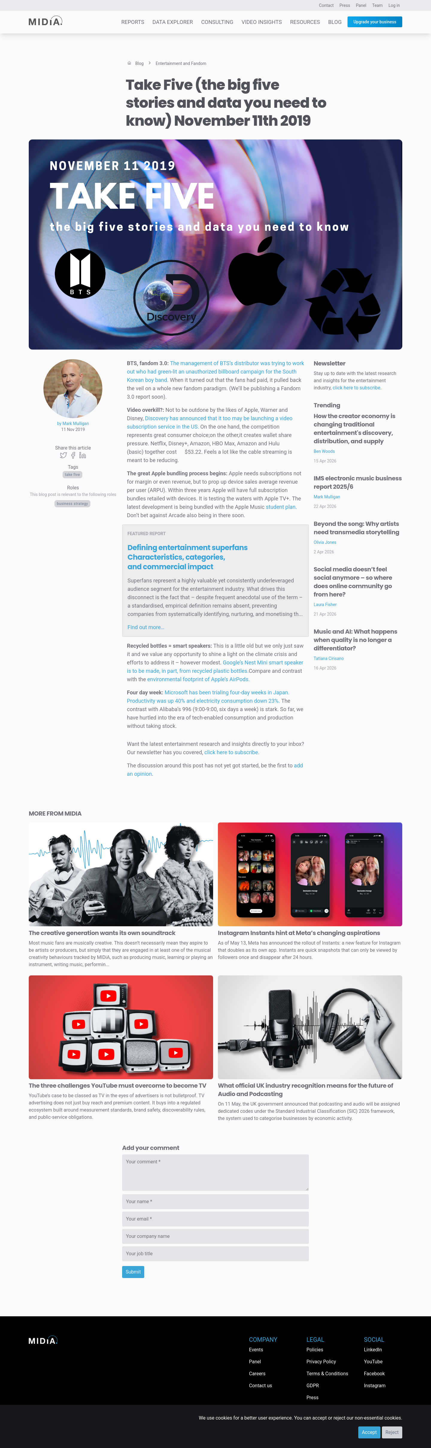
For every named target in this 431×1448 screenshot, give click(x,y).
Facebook (374, 1373)
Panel (361, 5)
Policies (314, 1350)
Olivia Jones (325, 542)
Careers (257, 1373)
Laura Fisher (325, 604)
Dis (148, 418)
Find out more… (146, 627)
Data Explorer (172, 22)
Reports (132, 22)
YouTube (373, 1361)
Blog (335, 22)
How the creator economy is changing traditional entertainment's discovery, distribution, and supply (354, 428)
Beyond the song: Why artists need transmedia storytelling (356, 528)
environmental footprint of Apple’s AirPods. (198, 679)
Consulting (217, 22)
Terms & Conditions (327, 1373)
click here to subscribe (231, 752)
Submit (133, 1272)
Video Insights (262, 22)
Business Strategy (72, 504)
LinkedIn (373, 1350)
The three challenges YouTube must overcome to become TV (117, 1085)
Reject (392, 1432)
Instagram (375, 1385)
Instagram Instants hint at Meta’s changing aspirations (299, 933)
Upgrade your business (374, 21)
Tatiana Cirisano (329, 658)
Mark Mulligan (327, 496)
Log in (394, 5)
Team (377, 5)
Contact (326, 5)
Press (344, 5)
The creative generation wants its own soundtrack (102, 933)
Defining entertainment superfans (188, 557)
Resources (305, 22)
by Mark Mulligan (73, 423)
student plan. (281, 507)
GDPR (312, 1385)
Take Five (72, 475)
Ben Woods (324, 451)
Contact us (260, 1385)
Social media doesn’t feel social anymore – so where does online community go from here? (353, 582)
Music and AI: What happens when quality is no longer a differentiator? (355, 639)
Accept (369, 1432)
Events (256, 1350)
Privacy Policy (321, 1361)
